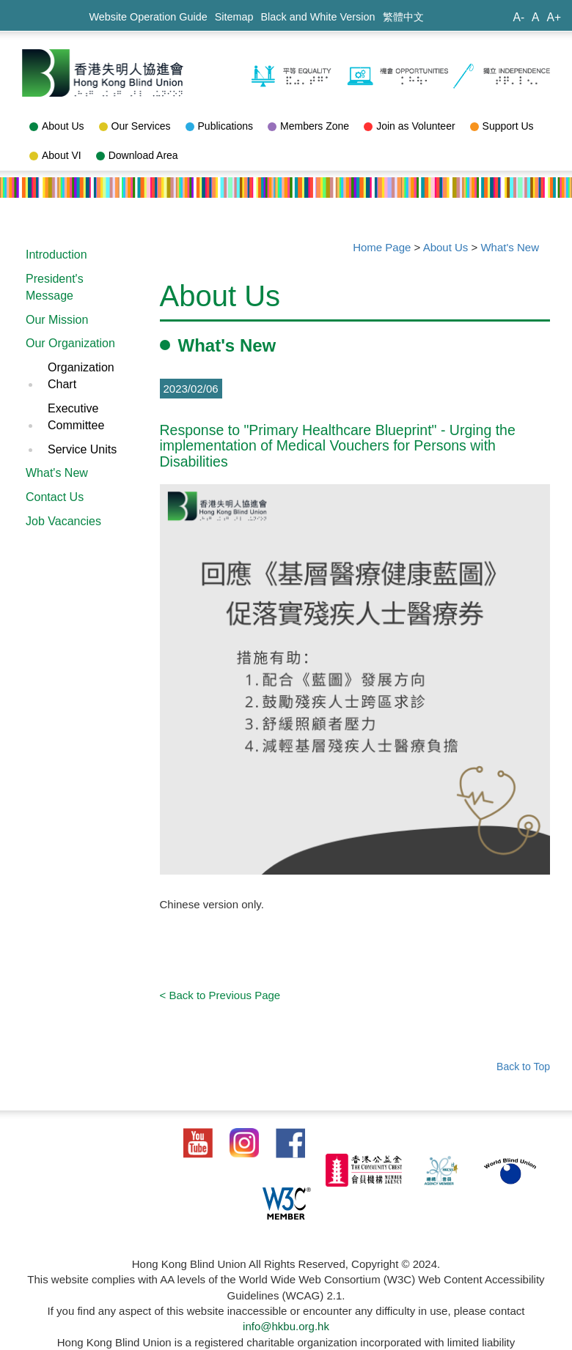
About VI (55, 155)
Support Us (502, 126)
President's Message (55, 287)
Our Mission (57, 320)
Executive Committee (76, 416)
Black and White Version (318, 17)
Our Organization (70, 343)
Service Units (82, 449)
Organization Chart (81, 375)
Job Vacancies (63, 521)
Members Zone (308, 126)
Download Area (137, 155)
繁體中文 (403, 17)
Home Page (382, 247)
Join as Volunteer (409, 126)
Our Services (135, 126)
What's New (57, 473)
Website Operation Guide (148, 17)
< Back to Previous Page (220, 995)
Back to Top (523, 1066)
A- (518, 17)
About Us (56, 126)
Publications (220, 126)
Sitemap (234, 17)
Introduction (56, 254)
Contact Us (55, 497)
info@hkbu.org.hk (286, 1326)
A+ (553, 17)
